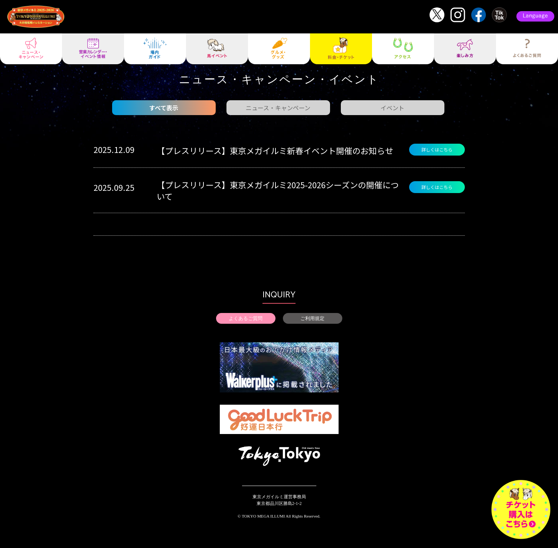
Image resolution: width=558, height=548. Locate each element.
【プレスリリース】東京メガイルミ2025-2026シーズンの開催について (278, 190)
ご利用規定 (312, 318)
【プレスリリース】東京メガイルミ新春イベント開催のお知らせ (275, 150)
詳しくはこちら (437, 149)
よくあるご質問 (245, 318)
